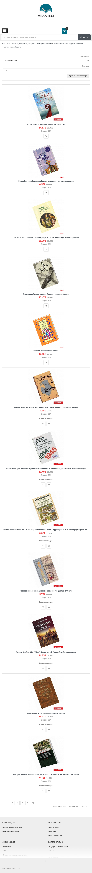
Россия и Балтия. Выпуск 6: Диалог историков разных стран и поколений (46, 407)
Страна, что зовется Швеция (46, 351)
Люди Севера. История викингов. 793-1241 (46, 124)
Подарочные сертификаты (59, 847)
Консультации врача (11, 832)
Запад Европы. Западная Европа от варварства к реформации (46, 181)
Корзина (52, 832)
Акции (51, 851)
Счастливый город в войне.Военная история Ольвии (46, 294)
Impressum (7, 847)
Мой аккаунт (54, 828)
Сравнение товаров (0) (78, 76)
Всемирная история (44, 44)
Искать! (84, 37)
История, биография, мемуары (23, 44)
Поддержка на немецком (12, 828)
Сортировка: (84, 56)
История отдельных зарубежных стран (68, 44)
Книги (8, 44)
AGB (4, 851)
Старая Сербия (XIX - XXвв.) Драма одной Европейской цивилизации (46, 652)
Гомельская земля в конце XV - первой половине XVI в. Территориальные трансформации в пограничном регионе (46, 530)
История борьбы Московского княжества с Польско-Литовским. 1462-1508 (46, 775)
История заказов (55, 836)
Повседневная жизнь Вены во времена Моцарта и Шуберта (46, 591)
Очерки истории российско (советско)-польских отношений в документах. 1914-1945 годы (46, 469)
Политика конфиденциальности (15, 855)
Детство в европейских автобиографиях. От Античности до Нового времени (46, 238)
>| (33, 803)
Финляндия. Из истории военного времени (46, 713)
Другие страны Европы (12, 47)
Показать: (85, 66)
